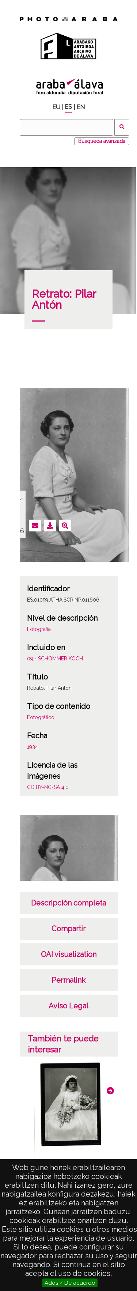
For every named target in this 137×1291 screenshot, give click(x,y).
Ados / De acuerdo (70, 1283)
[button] (110, 1090)
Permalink (68, 980)
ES (68, 106)
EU (56, 107)
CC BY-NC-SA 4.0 (48, 787)
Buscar (121, 127)
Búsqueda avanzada (101, 141)
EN (80, 107)
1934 (32, 747)
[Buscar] (66, 127)
